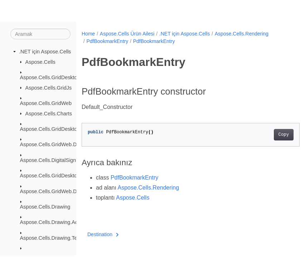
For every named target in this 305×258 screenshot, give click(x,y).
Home (88, 34)
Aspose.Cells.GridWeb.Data (52, 144)
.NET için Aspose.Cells (45, 51)
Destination (103, 234)
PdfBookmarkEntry (107, 41)
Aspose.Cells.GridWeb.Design (54, 191)
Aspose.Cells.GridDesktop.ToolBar (59, 175)
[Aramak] (40, 34)
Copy (268, 134)
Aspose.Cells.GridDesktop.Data (56, 129)
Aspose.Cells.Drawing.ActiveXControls (64, 222)
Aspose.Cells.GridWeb (46, 103)
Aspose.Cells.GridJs (48, 87)
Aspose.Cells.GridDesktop (50, 77)
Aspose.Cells (40, 61)
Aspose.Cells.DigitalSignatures (55, 160)
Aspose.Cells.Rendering (241, 34)
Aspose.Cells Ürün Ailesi (127, 34)
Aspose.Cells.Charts (48, 113)
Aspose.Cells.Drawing (45, 207)
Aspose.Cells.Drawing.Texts (52, 238)
